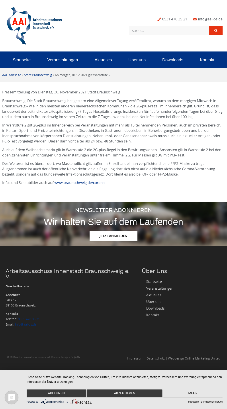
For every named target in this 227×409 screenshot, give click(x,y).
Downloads (172, 59)
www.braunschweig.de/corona (80, 182)
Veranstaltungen (62, 59)
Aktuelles (103, 59)
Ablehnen (55, 394)
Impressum (135, 358)
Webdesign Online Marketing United (194, 358)
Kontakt (207, 59)
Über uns (137, 59)
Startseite (22, 59)
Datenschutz (155, 358)
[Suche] (216, 30)
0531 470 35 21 (29, 319)
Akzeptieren (124, 394)
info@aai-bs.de (26, 324)
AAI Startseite (11, 75)
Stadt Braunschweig (38, 75)
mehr (193, 394)
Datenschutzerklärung (212, 402)
